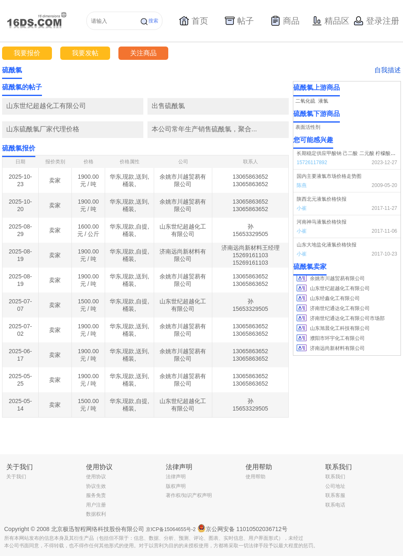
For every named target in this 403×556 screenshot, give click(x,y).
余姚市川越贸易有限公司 (337, 278)
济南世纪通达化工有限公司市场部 (347, 318)
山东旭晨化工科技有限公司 (340, 328)
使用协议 (96, 477)
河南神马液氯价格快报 (321, 222)
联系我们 (335, 477)
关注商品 (143, 53)
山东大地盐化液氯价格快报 (326, 245)
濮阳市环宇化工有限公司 (337, 338)
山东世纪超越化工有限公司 (46, 105)
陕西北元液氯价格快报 (321, 199)
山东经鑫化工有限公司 (335, 298)
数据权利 (96, 514)
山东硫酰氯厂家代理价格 (42, 129)
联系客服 (335, 495)
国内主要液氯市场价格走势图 (329, 176)
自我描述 (387, 70)
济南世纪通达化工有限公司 (340, 308)
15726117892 (312, 162)
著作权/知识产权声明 (189, 495)
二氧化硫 (305, 101)
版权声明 (176, 486)
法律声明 (176, 477)
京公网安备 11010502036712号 (242, 528)
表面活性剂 (307, 127)
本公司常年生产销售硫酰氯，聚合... (204, 129)
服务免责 (96, 495)
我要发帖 (85, 53)
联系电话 (335, 505)
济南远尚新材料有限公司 (337, 348)
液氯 (323, 101)
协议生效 (96, 486)
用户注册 (96, 505)
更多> (282, 87)
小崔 (302, 208)
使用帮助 (255, 477)
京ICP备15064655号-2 (171, 529)
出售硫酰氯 (168, 105)
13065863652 (250, 176)
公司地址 (335, 486)
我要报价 (27, 53)
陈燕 (302, 185)
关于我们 (16, 477)
